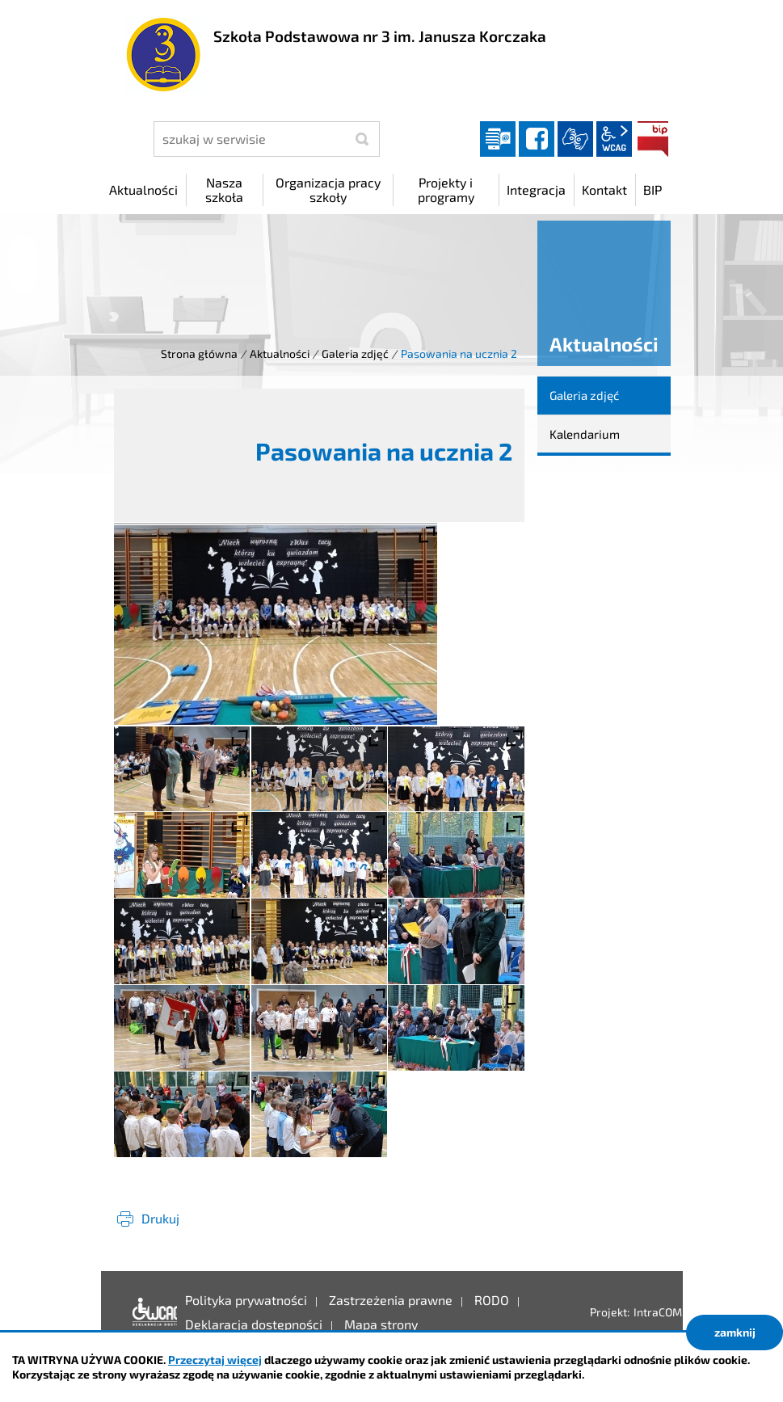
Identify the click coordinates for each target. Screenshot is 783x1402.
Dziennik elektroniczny (498, 139)
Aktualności (279, 353)
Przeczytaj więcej (215, 1359)
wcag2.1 (614, 139)
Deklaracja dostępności (150, 1312)
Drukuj (160, 1218)
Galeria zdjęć (355, 353)
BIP (653, 139)
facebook (536, 139)
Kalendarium (584, 434)
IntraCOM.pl (664, 1312)
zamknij (735, 1332)
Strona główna (199, 353)
